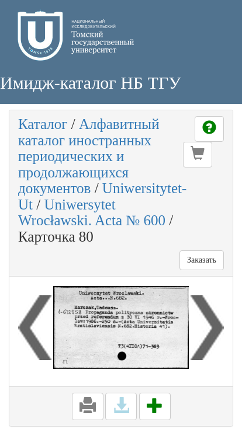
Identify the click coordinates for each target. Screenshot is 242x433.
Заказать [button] (201, 260)
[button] (197, 154)
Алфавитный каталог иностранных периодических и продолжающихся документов (89, 156)
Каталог (43, 124)
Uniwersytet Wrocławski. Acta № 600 (91, 213)
